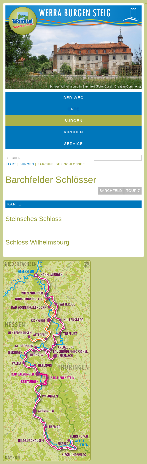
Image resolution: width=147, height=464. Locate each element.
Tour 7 (133, 190)
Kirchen (73, 132)
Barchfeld (110, 190)
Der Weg (73, 97)
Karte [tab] (14, 204)
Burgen (73, 120)
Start (10, 164)
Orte (73, 109)
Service (73, 143)
